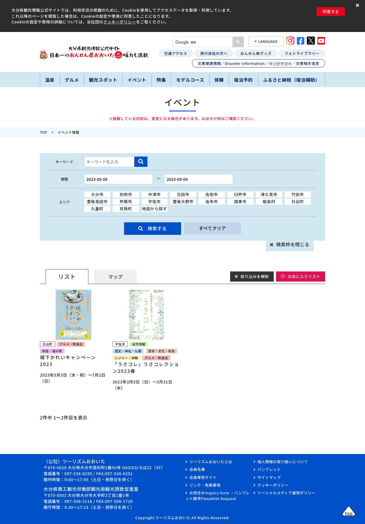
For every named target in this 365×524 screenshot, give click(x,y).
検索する (157, 228)
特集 (161, 79)
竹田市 (297, 194)
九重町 (97, 208)
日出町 (297, 201)
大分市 (97, 194)
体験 (219, 79)
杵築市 (125, 201)
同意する (331, 11)
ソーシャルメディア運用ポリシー (286, 492)
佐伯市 (212, 194)
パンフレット (269, 469)
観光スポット (103, 79)
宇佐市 (154, 201)
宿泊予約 (243, 79)
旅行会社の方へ (213, 53)
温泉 (49, 79)
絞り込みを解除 (253, 276)
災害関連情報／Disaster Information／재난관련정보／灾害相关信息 (258, 63)
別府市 (125, 194)
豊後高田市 (97, 201)
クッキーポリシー (119, 22)
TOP (43, 132)
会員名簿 (197, 469)
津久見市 (269, 194)
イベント (137, 79)
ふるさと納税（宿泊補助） (291, 79)
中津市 (154, 194)
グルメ (72, 79)
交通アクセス (175, 53)
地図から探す (154, 208)
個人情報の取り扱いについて (282, 461)
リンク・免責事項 (204, 485)
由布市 (212, 201)
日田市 (183, 194)
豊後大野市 (183, 201)
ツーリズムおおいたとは (210, 461)
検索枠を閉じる (292, 244)
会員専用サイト (202, 477)
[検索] (202, 42)
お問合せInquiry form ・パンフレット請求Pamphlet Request (217, 495)
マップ (115, 276)
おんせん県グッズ (255, 53)
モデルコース (190, 79)
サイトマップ (269, 477)
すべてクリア (212, 228)
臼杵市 (240, 194)
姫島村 (269, 201)
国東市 (240, 201)
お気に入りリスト (303, 276)
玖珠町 (125, 208)
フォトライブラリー (302, 53)
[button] (358, 5)
